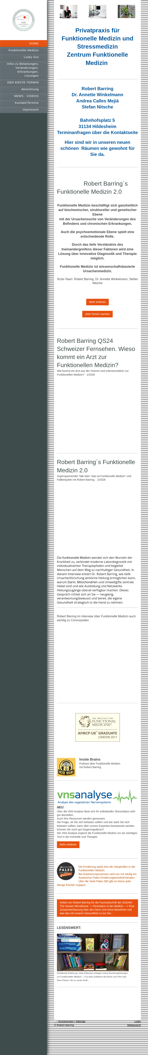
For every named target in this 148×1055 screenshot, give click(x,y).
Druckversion (64, 1021)
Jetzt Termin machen (97, 314)
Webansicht (134, 1025)
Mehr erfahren (97, 301)
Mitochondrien (87, 582)
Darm (72, 582)
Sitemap (80, 1021)
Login (137, 1021)
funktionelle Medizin (76, 558)
